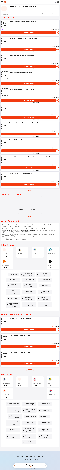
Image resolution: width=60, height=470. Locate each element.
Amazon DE (20, 253)
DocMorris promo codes (39, 431)
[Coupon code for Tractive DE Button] (15, 415)
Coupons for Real (40, 411)
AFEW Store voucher (41, 281)
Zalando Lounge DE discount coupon (20, 302)
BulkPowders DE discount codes (41, 423)
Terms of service (38, 460)
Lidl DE (50, 383)
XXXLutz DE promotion (40, 298)
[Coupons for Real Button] (39, 411)
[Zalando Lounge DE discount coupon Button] (20, 302)
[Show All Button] (30, 369)
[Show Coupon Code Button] (28, 32)
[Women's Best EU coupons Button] (21, 411)
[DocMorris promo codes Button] (39, 431)
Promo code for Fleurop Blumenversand (38, 407)
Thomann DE (52, 253)
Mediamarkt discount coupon (27, 273)
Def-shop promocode (40, 435)
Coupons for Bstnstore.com (23, 294)
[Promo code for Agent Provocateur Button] (19, 427)
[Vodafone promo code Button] (15, 407)
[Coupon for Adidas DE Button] (42, 302)
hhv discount (10, 273)
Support (37, 451)
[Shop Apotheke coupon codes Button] (17, 423)
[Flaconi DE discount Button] (46, 273)
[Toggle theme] (58, 2)
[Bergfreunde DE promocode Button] (17, 403)
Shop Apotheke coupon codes (17, 423)
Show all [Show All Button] (30, 190)
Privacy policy (31, 460)
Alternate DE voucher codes (20, 298)
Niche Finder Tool (39, 449)
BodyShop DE (37, 383)
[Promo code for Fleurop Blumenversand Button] (38, 407)
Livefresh (4, 253)
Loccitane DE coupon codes (43, 419)
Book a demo (19, 449)
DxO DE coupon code (22, 285)
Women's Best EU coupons (22, 411)
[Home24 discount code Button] (29, 306)
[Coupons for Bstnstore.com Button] (22, 293)
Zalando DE (5, 265)
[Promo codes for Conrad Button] (19, 431)
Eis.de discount (38, 285)
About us (23, 451)
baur (18, 383)
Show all (30, 369)
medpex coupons (34, 415)
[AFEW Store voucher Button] (41, 281)
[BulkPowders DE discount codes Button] (40, 423)
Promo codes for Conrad (20, 431)
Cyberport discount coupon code (20, 290)
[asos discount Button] (48, 415)
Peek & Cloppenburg (8, 394)
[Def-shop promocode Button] (39, 435)
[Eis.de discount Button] (38, 285)
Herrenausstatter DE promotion (21, 281)
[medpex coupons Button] (33, 415)
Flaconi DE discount (47, 273)
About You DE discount (41, 290)
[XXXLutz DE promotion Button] (40, 298)
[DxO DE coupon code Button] (22, 285)
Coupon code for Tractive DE (15, 415)
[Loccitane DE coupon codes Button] (42, 419)
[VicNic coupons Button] (40, 293)
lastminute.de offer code (42, 427)
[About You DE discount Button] (41, 289)
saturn (50, 265)
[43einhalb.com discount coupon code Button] (18, 419)
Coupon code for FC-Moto (21, 435)
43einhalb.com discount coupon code (19, 419)
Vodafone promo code (15, 407)
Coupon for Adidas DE (42, 302)
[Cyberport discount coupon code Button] (20, 289)
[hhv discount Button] (9, 273)
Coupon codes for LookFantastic (40, 403)
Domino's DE (52, 394)
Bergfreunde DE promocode (18, 403)
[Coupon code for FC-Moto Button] (20, 435)
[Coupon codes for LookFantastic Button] (40, 403)
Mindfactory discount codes (21, 277)
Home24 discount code (29, 306)
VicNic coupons (40, 294)
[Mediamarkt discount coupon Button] (27, 273)
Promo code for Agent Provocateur (20, 427)
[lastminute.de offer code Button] (42, 427)
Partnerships (28, 449)
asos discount (48, 415)
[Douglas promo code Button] (40, 277)
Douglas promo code (40, 277)
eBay (34, 253)
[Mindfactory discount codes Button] (21, 277)
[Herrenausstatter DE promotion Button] (20, 281)
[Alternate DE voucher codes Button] (20, 298)
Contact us (30, 451)
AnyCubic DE (6, 383)
